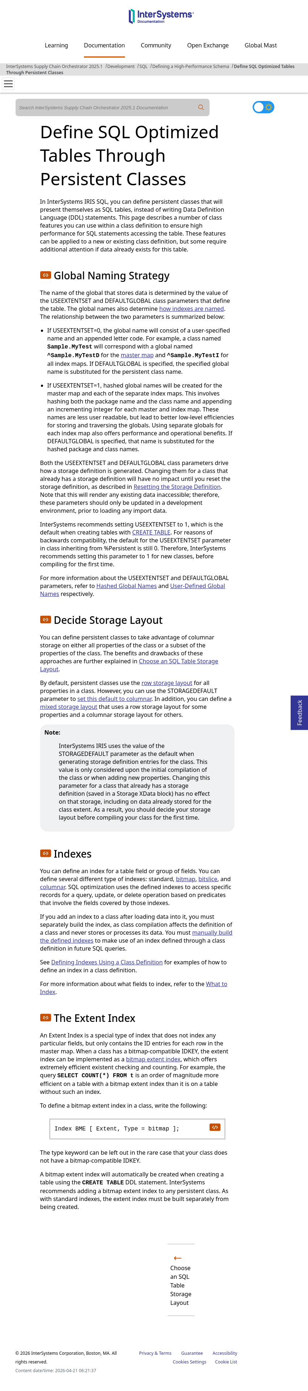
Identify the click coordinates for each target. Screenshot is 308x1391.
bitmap (185, 879)
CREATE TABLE (151, 532)
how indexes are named (191, 309)
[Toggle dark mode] (263, 107)
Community (156, 45)
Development (121, 66)
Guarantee (192, 1353)
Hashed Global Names (126, 586)
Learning (56, 45)
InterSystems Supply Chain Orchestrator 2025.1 (54, 66)
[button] (45, 275)
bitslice (207, 879)
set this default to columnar (114, 699)
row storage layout (167, 683)
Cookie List (226, 1362)
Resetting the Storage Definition (177, 487)
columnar (52, 887)
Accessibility (225, 1353)
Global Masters (265, 45)
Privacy (146, 1353)
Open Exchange (208, 45)
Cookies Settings (189, 1362)
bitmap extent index (153, 1059)
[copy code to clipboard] (214, 1126)
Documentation (104, 45)
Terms (165, 1353)
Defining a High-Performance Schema (190, 66)
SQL (143, 66)
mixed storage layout (68, 707)
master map (137, 355)
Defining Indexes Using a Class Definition (107, 962)
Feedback (300, 711)
